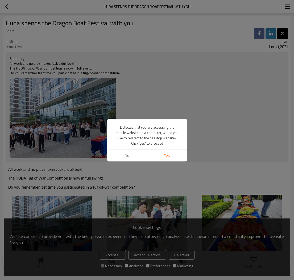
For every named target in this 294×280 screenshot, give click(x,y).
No (127, 155)
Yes (167, 155)
